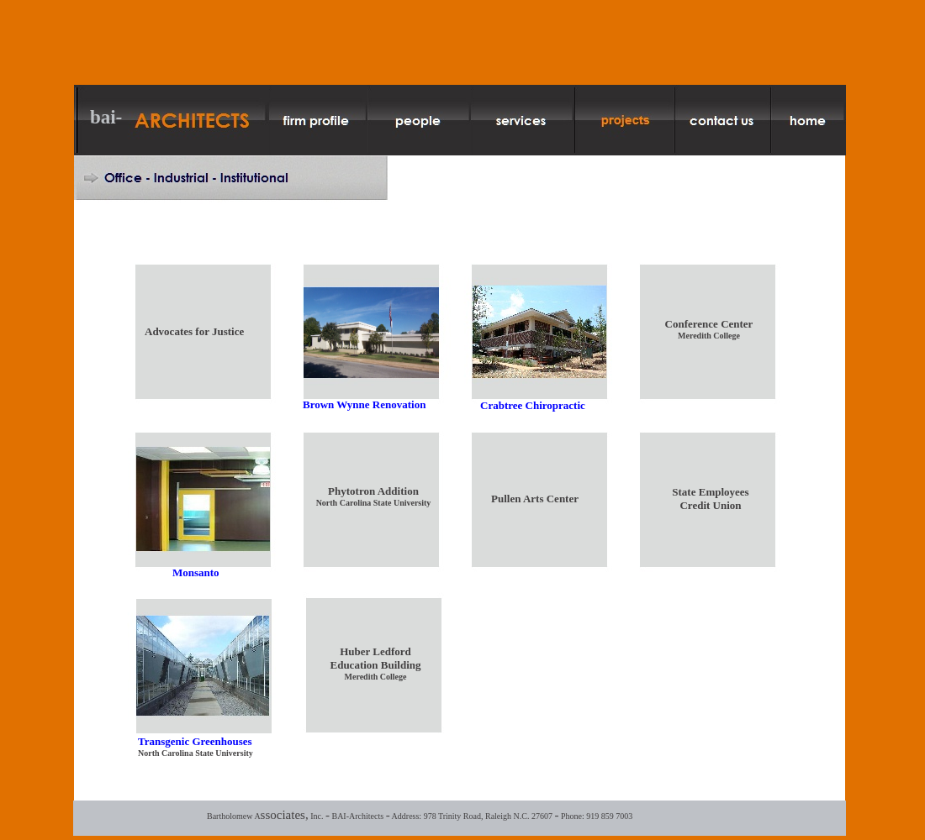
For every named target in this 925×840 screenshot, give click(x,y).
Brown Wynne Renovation (364, 404)
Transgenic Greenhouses (195, 741)
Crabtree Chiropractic (532, 405)
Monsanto (195, 572)
